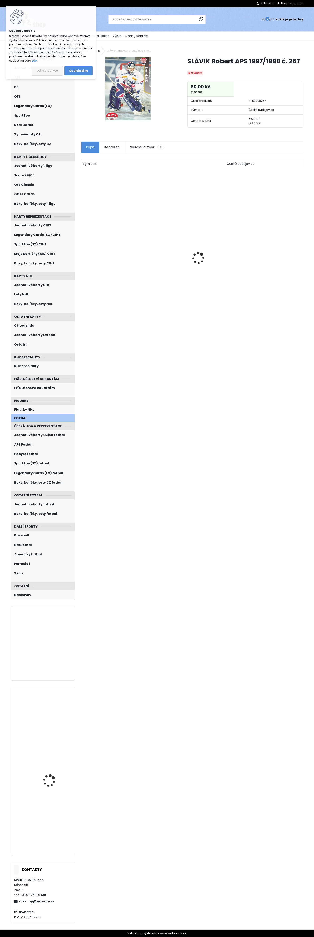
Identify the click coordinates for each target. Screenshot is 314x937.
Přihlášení (267, 3)
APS (97, 51)
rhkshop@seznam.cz (37, 901)
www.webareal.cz (173, 933)
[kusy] (93, 300)
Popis (90, 147)
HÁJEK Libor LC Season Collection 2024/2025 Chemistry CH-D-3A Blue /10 (54, 816)
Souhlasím (78, 70)
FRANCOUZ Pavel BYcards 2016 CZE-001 (52, 708)
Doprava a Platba (96, 36)
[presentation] (83, 251)
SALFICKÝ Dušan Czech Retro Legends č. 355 (275, 273)
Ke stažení (112, 147)
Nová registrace (292, 3)
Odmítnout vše (47, 71)
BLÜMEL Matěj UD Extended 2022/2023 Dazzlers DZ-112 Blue (52, 762)
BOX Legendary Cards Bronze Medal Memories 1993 (107, 270)
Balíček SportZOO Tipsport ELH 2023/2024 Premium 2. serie (163, 263)
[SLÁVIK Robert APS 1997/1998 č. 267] (128, 88)
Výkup (117, 36)
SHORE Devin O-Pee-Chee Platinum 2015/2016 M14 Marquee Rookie (215, 273)
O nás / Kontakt (136, 36)
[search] (201, 19)
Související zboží (147, 147)
